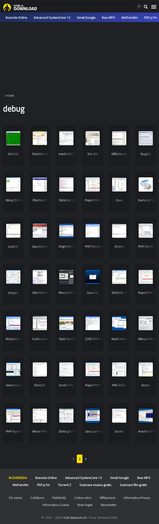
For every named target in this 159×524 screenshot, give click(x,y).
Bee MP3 (108, 17)
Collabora (37, 498)
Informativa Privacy (137, 498)
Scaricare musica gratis (95, 485)
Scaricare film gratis (133, 485)
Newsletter (109, 505)
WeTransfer (129, 17)
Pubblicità (59, 498)
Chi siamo (15, 498)
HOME (10, 95)
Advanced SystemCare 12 (52, 17)
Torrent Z (64, 485)
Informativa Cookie (56, 505)
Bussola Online (16, 17)
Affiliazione (107, 498)
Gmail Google (86, 17)
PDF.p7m (150, 17)
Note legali (84, 505)
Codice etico (82, 498)
